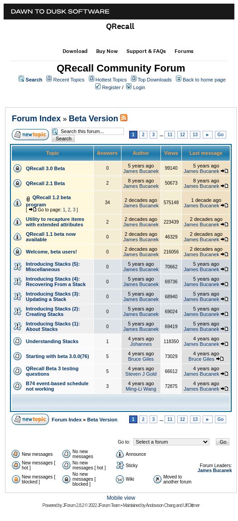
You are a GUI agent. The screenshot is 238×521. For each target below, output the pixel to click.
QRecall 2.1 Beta (45, 183)
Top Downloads (155, 79)
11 (169, 134)
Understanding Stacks (52, 341)
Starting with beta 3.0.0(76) (57, 356)
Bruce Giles (141, 359)
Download (75, 51)
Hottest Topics (111, 79)
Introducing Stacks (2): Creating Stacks (53, 311)
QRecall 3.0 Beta (45, 168)
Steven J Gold (140, 374)
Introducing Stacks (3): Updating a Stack (53, 296)
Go (221, 134)
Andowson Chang (160, 505)
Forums (184, 51)
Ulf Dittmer (191, 505)
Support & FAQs (146, 51)
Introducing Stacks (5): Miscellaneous (53, 266)
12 (182, 134)
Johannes (141, 344)
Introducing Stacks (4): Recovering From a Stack (56, 281)
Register (111, 87)
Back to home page (204, 79)
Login (139, 87)
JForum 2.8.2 (73, 505)
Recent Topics (68, 79)
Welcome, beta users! (51, 251)
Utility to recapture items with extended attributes (55, 221)
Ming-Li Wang (141, 389)
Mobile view (121, 498)
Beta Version (93, 118)
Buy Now (107, 51)
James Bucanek (141, 171)
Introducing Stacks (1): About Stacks (53, 326)
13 (195, 134)
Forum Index (36, 118)
